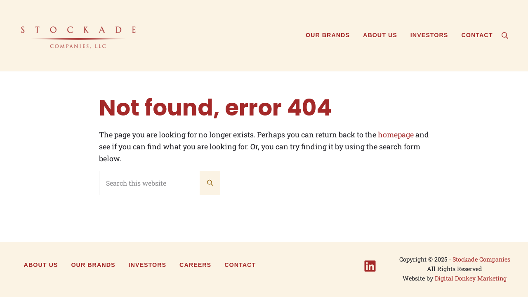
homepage (396, 134)
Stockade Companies (481, 259)
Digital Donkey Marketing (471, 278)
